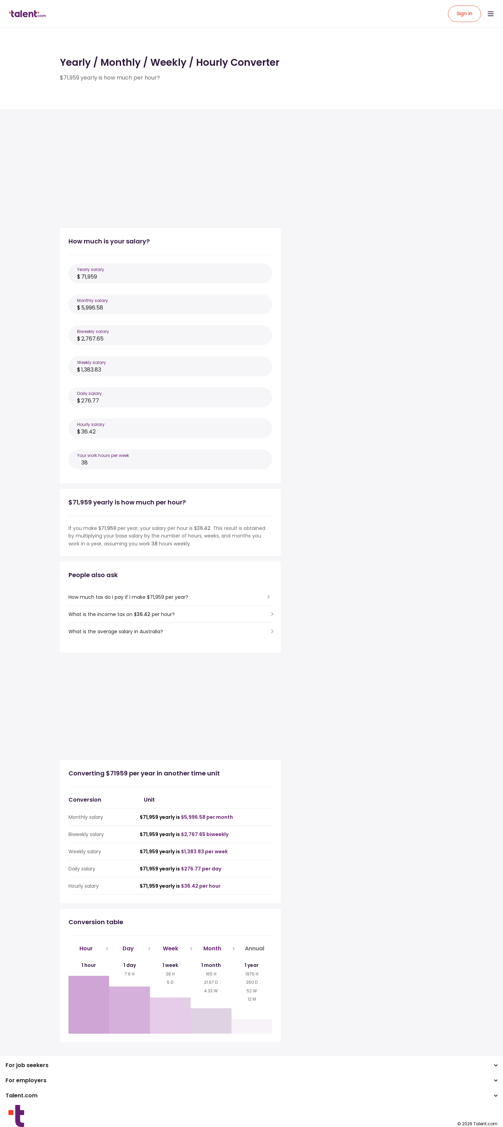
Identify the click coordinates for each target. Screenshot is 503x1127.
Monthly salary (92, 300)
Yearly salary (90, 269)
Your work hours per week (103, 455)
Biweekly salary (93, 331)
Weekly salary (91, 362)
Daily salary (89, 393)
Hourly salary (91, 424)
